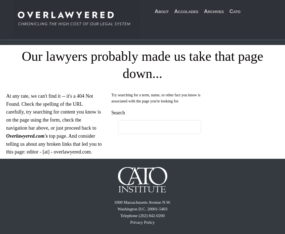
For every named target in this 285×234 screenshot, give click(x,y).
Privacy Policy (142, 222)
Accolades (186, 11)
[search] (154, 127)
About (162, 11)
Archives (214, 11)
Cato (234, 11)
